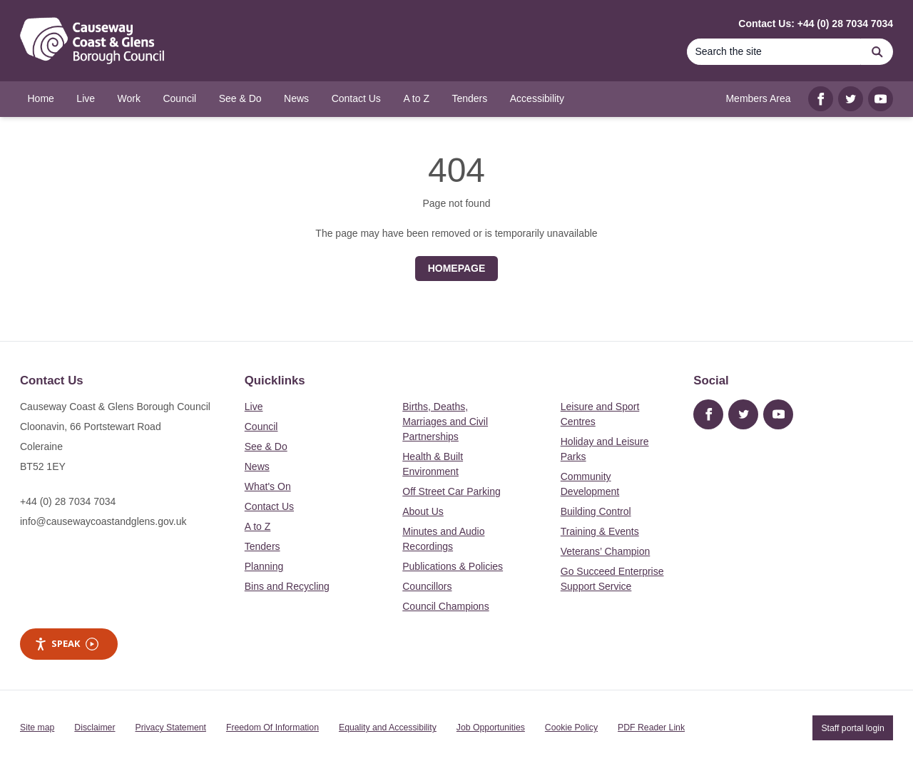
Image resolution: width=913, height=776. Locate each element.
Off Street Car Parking (451, 491)
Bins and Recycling (287, 586)
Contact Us (269, 506)
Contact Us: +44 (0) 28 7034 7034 (815, 23)
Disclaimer (94, 727)
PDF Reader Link (651, 727)
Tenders (262, 546)
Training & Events (600, 531)
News (257, 466)
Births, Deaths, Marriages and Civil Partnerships (445, 421)
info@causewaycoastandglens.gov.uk (103, 521)
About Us (423, 511)
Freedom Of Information (272, 727)
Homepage (457, 268)
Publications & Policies (452, 566)
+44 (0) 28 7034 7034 (68, 501)
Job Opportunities (490, 727)
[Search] (774, 52)
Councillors (427, 586)
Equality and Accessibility (388, 727)
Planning (264, 566)
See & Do (266, 446)
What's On (268, 486)
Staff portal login (852, 727)
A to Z (258, 526)
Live (254, 406)
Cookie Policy (571, 727)
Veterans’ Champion (606, 551)
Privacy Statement (171, 727)
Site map (37, 727)
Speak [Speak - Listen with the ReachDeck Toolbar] (66, 643)
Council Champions (445, 606)
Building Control (596, 511)
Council (261, 426)
